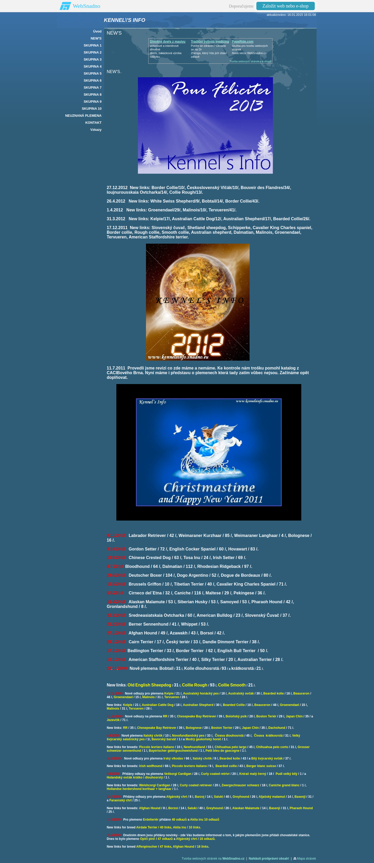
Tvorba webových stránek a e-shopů (250, 61)
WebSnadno (86, 6)
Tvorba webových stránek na (213, 858)
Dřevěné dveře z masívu (167, 41)
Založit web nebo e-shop (286, 6)
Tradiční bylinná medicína (210, 41)
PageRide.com (242, 41)
